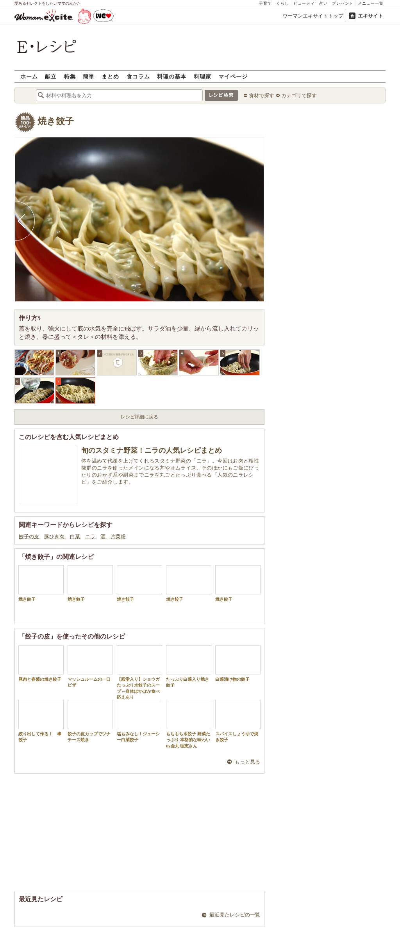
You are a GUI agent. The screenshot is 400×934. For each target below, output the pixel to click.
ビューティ (304, 3)
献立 (51, 76)
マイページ (233, 76)
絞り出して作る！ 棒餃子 (41, 721)
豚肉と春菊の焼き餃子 (41, 663)
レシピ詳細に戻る (139, 417)
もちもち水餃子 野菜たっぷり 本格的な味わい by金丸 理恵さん (188, 724)
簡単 (89, 76)
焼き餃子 (56, 121)
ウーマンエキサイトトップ (312, 16)
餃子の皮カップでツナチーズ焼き (90, 721)
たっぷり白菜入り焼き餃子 (188, 666)
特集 (70, 76)
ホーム (29, 76)
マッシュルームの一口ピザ (90, 666)
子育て (265, 3)
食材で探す (261, 95)
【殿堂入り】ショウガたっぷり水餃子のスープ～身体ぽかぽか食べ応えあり (139, 672)
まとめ (110, 76)
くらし (282, 3)
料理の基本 (171, 76)
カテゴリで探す (299, 95)
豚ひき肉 (55, 536)
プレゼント (343, 3)
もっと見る (247, 762)
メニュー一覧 (371, 3)
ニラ (90, 536)
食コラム (138, 76)
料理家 (202, 76)
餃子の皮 (29, 536)
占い (323, 3)
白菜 (75, 536)
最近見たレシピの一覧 (234, 915)
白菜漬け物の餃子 (238, 663)
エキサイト (370, 16)
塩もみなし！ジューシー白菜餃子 (139, 721)
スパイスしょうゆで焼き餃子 (238, 721)
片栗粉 (118, 536)
